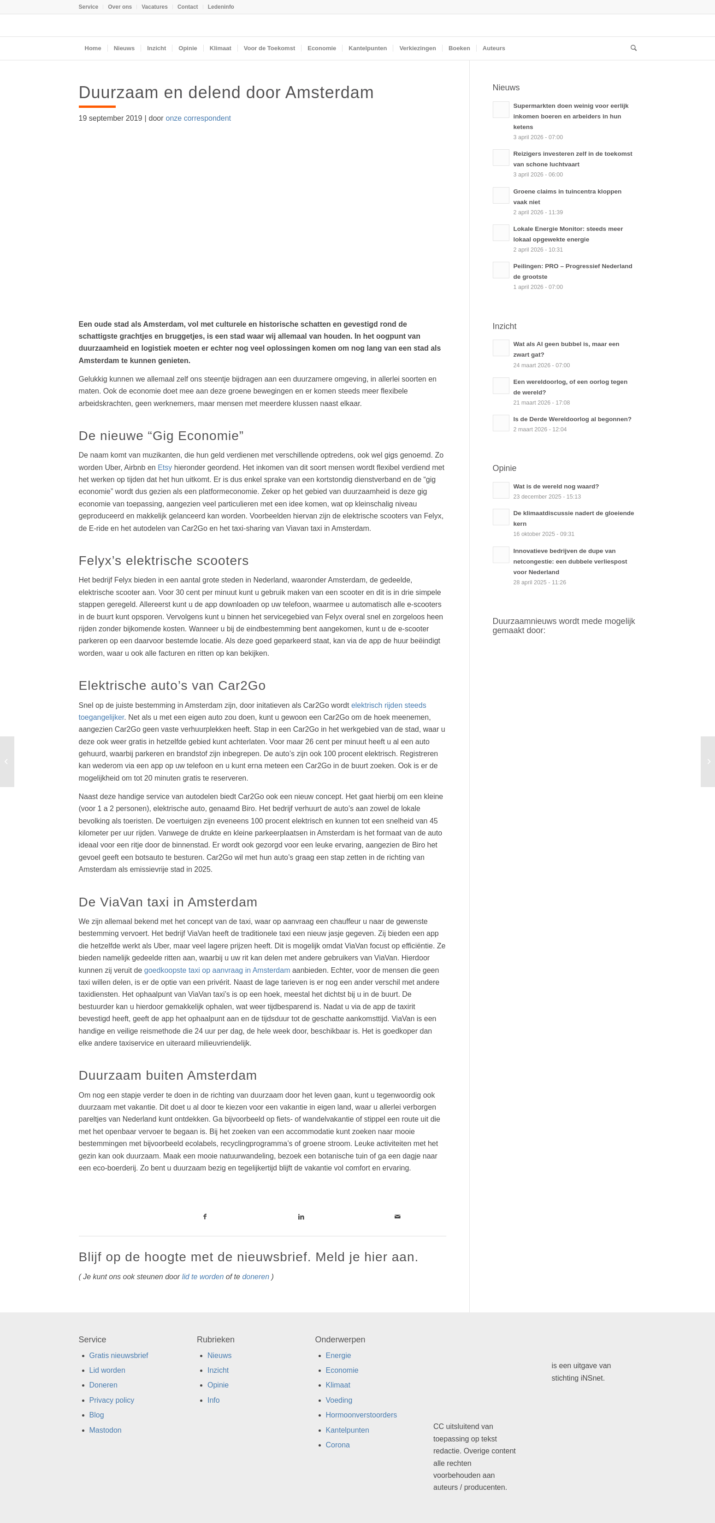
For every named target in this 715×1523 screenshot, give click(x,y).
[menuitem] (91, 7)
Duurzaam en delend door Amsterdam (229, 92)
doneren (255, 1277)
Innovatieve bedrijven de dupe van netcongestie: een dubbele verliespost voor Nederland (570, 561)
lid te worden (203, 1277)
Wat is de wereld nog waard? (556, 486)
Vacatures (155, 7)
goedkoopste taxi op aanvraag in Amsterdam (217, 970)
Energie (338, 1355)
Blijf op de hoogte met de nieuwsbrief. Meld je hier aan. (249, 1257)
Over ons (120, 7)
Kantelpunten (347, 1430)
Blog (96, 1415)
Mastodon (105, 1430)
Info (213, 1400)
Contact (187, 7)
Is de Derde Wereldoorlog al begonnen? (573, 419)
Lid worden (107, 1370)
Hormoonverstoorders (361, 1415)
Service (89, 7)
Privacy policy (112, 1400)
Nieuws (219, 1355)
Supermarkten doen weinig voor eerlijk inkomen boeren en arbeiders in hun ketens (571, 116)
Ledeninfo (221, 7)
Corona (338, 1445)
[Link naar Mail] (397, 1216)
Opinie (218, 1385)
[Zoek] (631, 48)
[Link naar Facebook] (204, 1216)
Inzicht (218, 1370)
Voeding (339, 1400)
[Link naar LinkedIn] (301, 1216)
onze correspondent (198, 118)
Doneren (103, 1385)
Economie (342, 1370)
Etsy (165, 467)
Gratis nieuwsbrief (118, 1355)
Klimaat (338, 1385)
